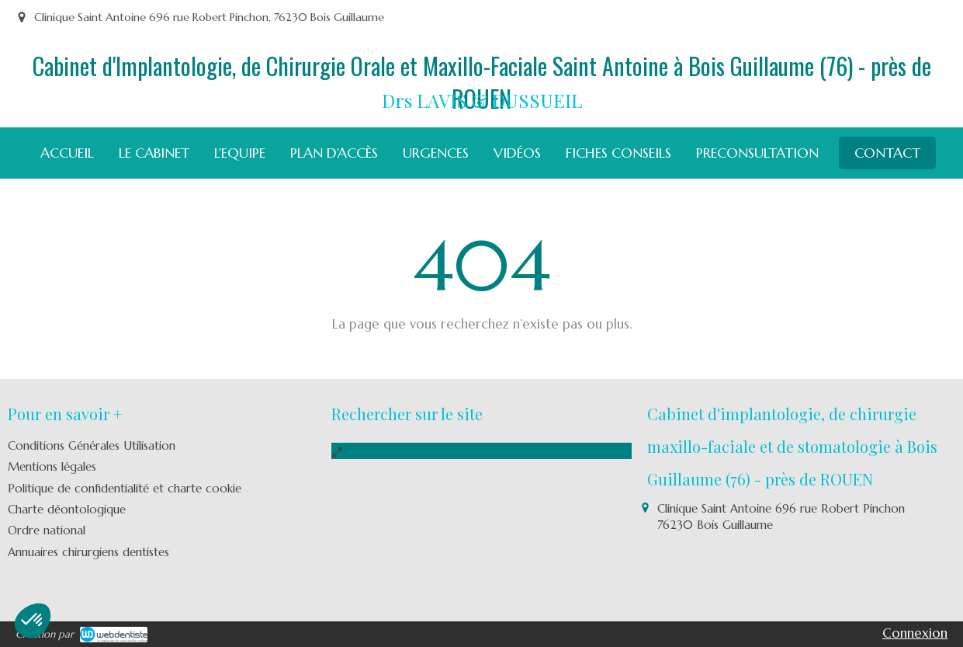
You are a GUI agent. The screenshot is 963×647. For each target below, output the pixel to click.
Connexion (914, 633)
